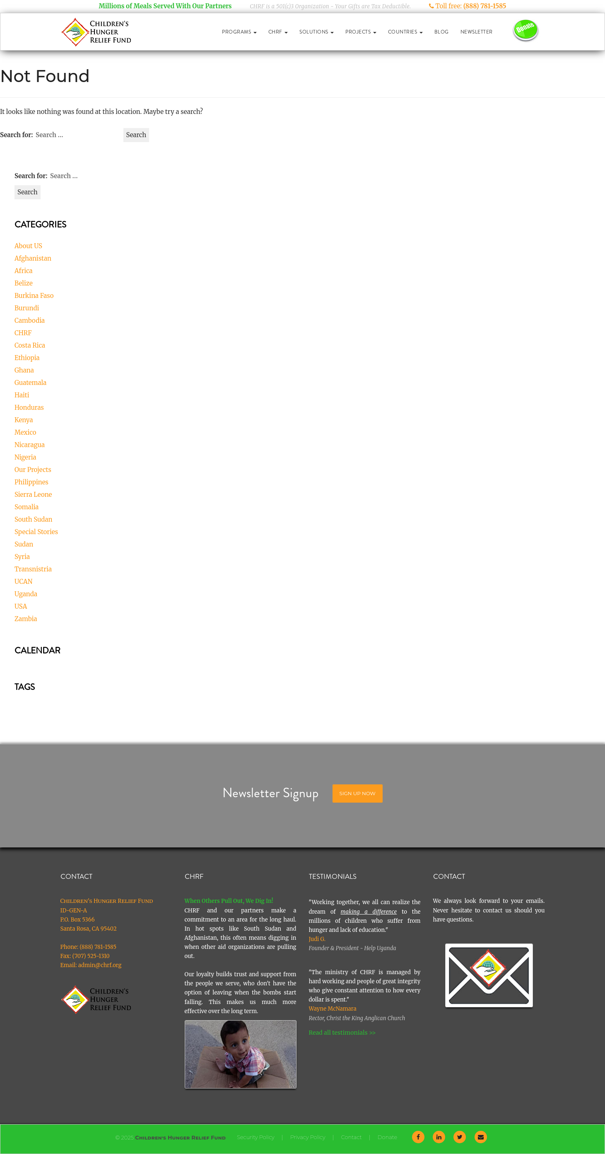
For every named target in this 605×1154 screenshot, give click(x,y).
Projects (360, 32)
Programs (239, 32)
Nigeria (25, 457)
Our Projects (32, 470)
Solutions (316, 32)
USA (20, 606)
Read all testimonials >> (342, 1032)
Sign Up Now (358, 793)
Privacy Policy (307, 1137)
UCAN (23, 581)
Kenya (23, 420)
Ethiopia (27, 358)
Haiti (21, 395)
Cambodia (29, 320)
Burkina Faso (33, 296)
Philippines (31, 482)
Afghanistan (32, 258)
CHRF (278, 32)
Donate (387, 1137)
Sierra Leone (33, 494)
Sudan (23, 544)
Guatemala (30, 383)
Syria (22, 557)
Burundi (26, 308)
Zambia (25, 619)
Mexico (25, 432)
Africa (23, 271)
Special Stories (36, 532)
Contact (351, 1137)
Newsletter (476, 32)
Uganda (25, 594)
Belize (23, 283)
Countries (405, 32)
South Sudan (33, 519)
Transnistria (33, 569)
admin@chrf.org (100, 965)
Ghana (24, 370)
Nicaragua (29, 445)
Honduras (29, 407)
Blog (441, 32)
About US (28, 246)
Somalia (26, 507)
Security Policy (256, 1137)
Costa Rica (29, 345)
